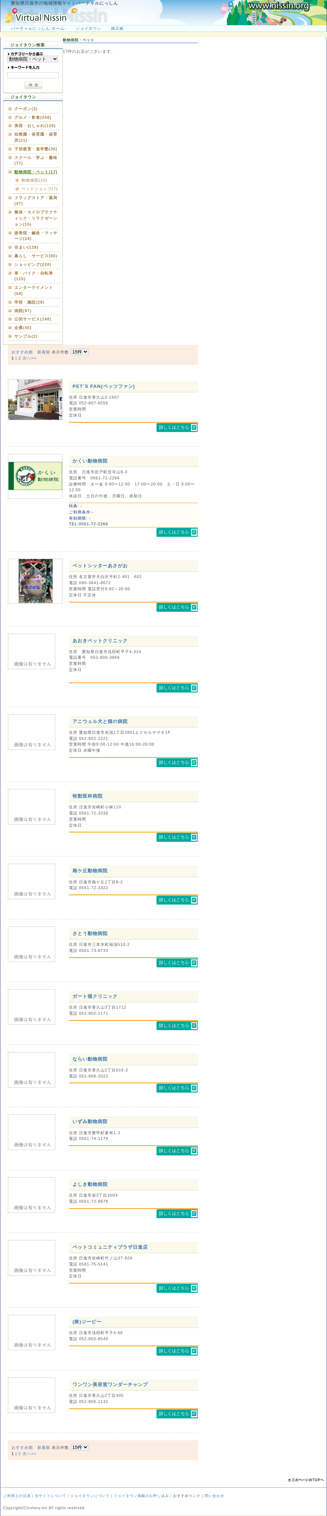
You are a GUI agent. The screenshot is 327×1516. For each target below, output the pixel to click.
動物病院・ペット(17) (35, 172)
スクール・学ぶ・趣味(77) (35, 160)
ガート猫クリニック (95, 996)
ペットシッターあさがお (100, 565)
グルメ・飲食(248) (32, 117)
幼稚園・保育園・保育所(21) (35, 137)
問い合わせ (214, 1496)
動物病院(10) (34, 180)
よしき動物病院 (90, 1184)
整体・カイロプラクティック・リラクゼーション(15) (35, 218)
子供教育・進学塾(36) (35, 149)
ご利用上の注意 (17, 1496)
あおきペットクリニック (100, 640)
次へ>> (30, 358)
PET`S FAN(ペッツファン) (104, 386)
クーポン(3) (26, 109)
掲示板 (117, 28)
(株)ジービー (87, 1321)
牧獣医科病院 (88, 796)
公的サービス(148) (32, 319)
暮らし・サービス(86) (35, 256)
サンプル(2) (26, 336)
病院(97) (23, 311)
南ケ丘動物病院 (90, 870)
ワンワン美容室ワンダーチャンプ (110, 1384)
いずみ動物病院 (90, 1121)
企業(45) (23, 327)
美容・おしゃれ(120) (35, 125)
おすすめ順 (22, 352)
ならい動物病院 (90, 1059)
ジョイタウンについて (90, 1496)
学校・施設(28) (29, 302)
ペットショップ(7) (40, 189)
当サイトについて (50, 1496)
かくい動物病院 (90, 461)
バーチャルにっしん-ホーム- (38, 28)
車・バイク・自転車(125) (33, 276)
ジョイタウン (89, 28)
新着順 (43, 352)
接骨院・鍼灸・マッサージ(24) (35, 236)
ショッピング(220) (32, 264)
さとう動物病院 (90, 933)
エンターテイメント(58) (33, 290)
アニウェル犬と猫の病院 (100, 721)
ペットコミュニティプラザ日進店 (110, 1247)
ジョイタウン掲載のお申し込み (141, 1496)
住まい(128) (26, 247)
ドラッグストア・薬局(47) (35, 201)
